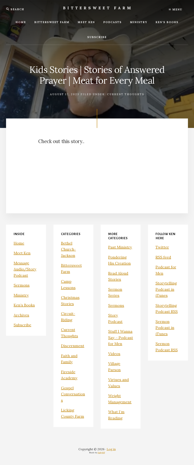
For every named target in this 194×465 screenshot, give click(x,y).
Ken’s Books (24, 305)
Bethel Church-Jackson (68, 249)
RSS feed (163, 257)
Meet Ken (22, 253)
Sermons (22, 285)
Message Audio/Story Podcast (25, 269)
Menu (175, 9)
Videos (114, 353)
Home (19, 243)
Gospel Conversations (73, 394)
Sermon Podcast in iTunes (165, 327)
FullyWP (101, 452)
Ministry (21, 295)
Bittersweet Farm (98, 7)
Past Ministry (120, 247)
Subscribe (22, 324)
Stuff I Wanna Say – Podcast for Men (120, 337)
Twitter (162, 247)
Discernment (72, 345)
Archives (21, 315)
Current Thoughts (125, 94)
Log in (111, 449)
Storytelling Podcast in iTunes (166, 289)
